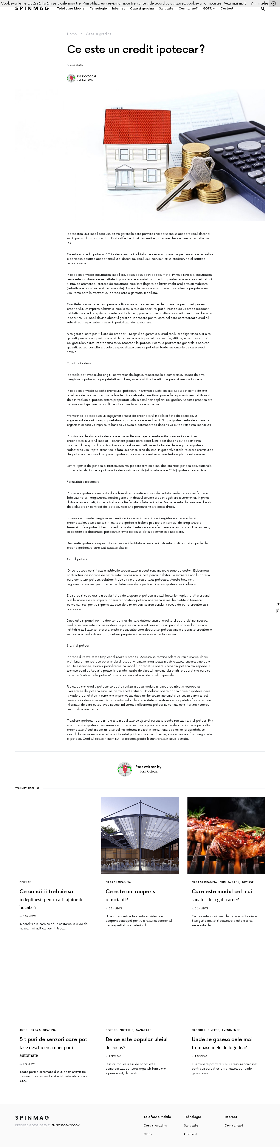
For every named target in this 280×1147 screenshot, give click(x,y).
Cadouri (198, 1030)
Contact (190, 1134)
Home (72, 34)
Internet (230, 1117)
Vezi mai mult (235, 3)
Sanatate (143, 1030)
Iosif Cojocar (86, 76)
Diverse (25, 882)
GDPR (148, 1134)
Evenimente (231, 1030)
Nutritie (126, 1030)
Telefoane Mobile (157, 1117)
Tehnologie (192, 1117)
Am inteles (259, 3)
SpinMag (32, 8)
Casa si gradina (99, 34)
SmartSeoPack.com (66, 1125)
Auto (24, 1030)
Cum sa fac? (229, 882)
